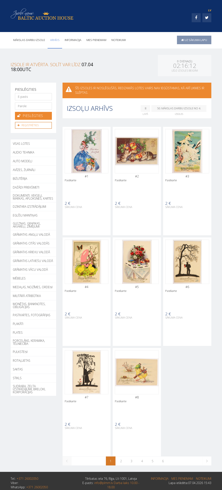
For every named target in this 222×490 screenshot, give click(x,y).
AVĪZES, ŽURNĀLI (24, 170)
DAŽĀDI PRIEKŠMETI (26, 187)
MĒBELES (19, 278)
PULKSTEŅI (20, 352)
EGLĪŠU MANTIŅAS (25, 215)
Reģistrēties (28, 125)
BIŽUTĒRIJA (20, 179)
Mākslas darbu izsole (29, 40)
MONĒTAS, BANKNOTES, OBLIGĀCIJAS (29, 305)
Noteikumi (118, 40)
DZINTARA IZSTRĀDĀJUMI (29, 207)
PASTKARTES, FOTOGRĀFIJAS (31, 315)
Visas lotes (21, 144)
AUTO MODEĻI (22, 161)
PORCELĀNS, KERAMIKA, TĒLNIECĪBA (29, 342)
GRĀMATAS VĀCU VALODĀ (30, 270)
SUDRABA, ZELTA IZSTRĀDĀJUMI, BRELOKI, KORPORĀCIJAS (29, 389)
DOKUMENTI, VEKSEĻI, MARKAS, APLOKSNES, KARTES (33, 196)
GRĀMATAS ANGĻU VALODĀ (31, 235)
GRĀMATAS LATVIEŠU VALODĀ (33, 261)
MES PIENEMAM (96, 40)
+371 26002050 (27, 479)
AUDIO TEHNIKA (23, 152)
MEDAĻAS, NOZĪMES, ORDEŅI (33, 287)
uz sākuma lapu (194, 40)
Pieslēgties (30, 115)
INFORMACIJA (73, 40)
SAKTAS (18, 369)
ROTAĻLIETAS (21, 360)
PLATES (18, 333)
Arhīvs (55, 40)
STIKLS (17, 378)
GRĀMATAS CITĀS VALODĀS (31, 243)
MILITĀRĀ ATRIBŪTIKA (27, 296)
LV (209, 10)
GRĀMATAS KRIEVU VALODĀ (31, 252)
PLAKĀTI (18, 324)
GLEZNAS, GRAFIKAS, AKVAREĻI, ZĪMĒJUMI (27, 224)
